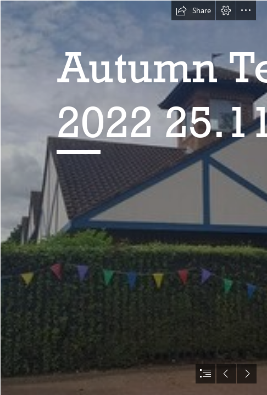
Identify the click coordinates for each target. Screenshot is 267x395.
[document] (133, 197)
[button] (193, 10)
